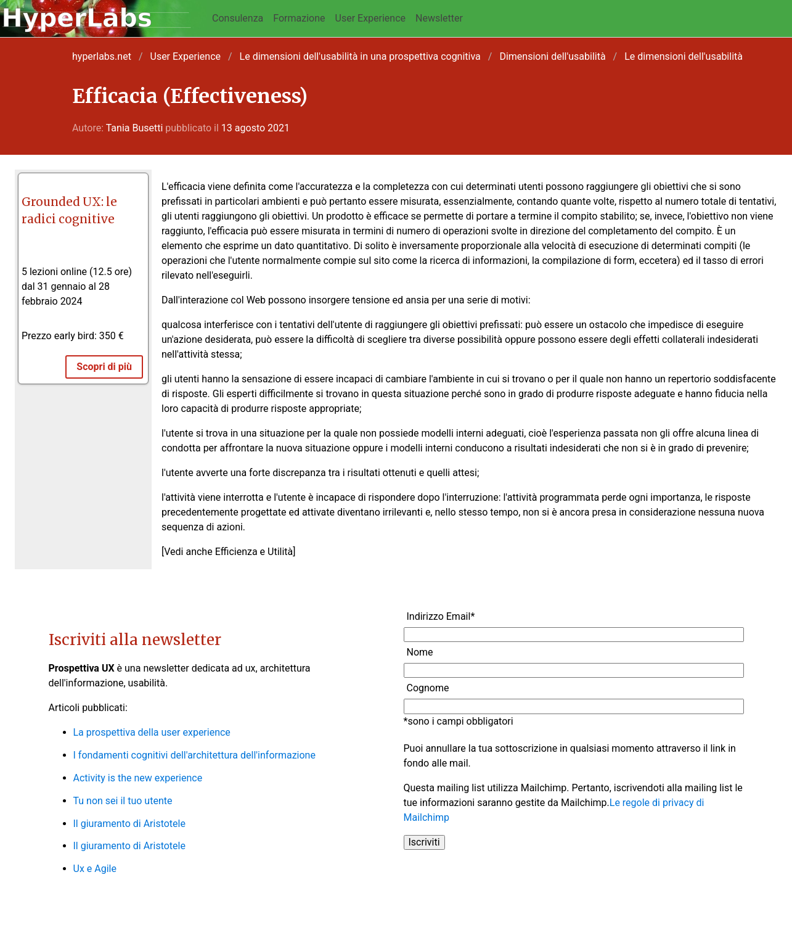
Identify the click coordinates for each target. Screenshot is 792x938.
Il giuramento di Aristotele (129, 823)
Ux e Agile (94, 868)
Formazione (299, 18)
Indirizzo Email (441, 616)
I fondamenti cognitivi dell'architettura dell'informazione (194, 755)
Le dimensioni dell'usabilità (683, 56)
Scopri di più (104, 366)
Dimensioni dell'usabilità (552, 56)
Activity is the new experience (138, 778)
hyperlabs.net (101, 56)
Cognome (428, 688)
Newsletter (439, 18)
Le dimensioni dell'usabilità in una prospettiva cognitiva (360, 56)
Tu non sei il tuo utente (123, 801)
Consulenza (237, 18)
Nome (420, 652)
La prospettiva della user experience (152, 732)
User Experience (370, 18)
